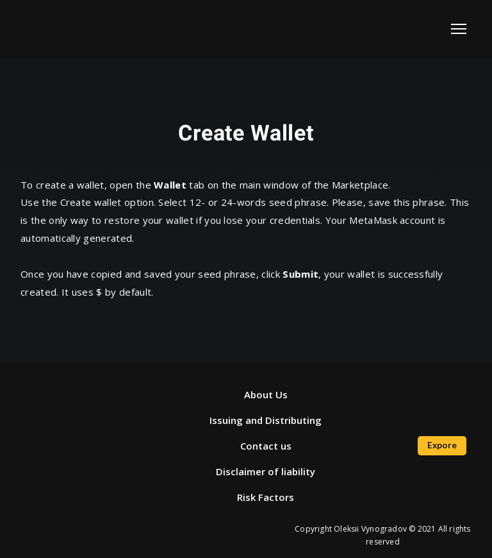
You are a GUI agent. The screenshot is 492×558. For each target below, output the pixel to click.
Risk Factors (265, 497)
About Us (266, 394)
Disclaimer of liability (265, 471)
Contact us (265, 445)
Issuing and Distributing (265, 420)
